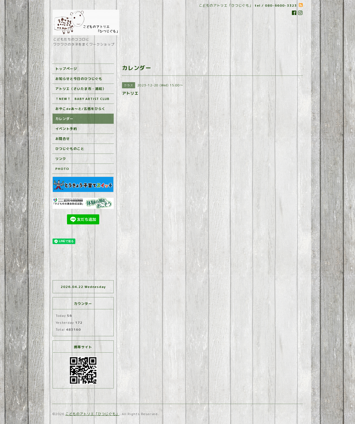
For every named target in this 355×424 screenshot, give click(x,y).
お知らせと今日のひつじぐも (78, 78)
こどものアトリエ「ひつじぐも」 (92, 414)
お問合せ (62, 138)
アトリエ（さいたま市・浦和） (80, 88)
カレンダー (64, 118)
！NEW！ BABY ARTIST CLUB (82, 98)
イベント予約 (66, 128)
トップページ (66, 68)
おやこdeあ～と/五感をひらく (80, 108)
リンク (60, 158)
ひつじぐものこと (69, 148)
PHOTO (62, 168)
